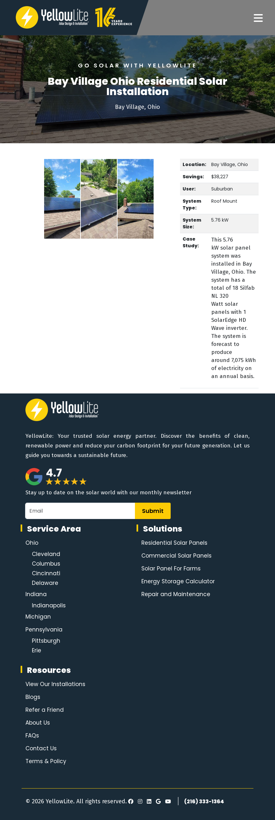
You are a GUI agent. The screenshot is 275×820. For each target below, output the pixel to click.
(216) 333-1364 (204, 801)
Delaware (45, 583)
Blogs (32, 697)
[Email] (80, 511)
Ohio (31, 543)
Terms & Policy (45, 761)
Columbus (46, 564)
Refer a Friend (44, 710)
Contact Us (41, 748)
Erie (36, 650)
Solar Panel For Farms (171, 568)
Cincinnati (46, 573)
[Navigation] (258, 18)
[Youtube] (167, 801)
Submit (153, 511)
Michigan (38, 617)
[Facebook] (130, 801)
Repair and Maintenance (175, 594)
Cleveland (46, 554)
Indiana (36, 594)
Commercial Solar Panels (176, 556)
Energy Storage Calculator (178, 581)
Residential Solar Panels (174, 543)
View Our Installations (55, 684)
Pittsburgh (46, 641)
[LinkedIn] (148, 801)
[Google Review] (157, 801)
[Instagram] (139, 801)
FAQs (32, 735)
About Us (37, 723)
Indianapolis (49, 605)
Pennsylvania (43, 629)
